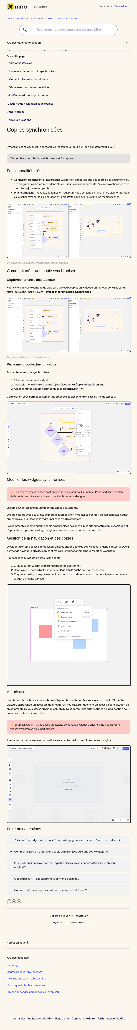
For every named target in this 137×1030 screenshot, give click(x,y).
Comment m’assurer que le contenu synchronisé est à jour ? (50, 890)
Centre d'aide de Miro (18, 18)
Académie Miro (116, 1018)
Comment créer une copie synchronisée (31, 71)
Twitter (14, 901)
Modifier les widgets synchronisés (28, 95)
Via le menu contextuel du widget (29, 87)
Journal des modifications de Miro (32, 1018)
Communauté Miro (83, 1018)
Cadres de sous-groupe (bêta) (25, 972)
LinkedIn (19, 901)
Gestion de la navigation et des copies (30, 103)
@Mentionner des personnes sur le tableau (33, 992)
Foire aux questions (19, 120)
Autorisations (15, 111)
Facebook (9, 901)
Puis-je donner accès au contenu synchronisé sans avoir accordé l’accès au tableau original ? (64, 865)
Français (104, 6)
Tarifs (101, 1018)
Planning (12, 965)
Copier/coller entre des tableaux (28, 79)
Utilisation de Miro (43, 18)
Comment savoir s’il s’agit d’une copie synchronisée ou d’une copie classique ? (61, 851)
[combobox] (68, 29)
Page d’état (62, 1018)
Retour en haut (18, 942)
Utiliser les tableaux (67, 18)
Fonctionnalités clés (19, 63)
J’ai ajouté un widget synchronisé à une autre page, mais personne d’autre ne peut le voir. (67, 840)
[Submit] (24, 30)
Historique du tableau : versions (26, 985)
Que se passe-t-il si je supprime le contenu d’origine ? (46, 878)
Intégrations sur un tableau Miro (26, 978)
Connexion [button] (121, 6)
